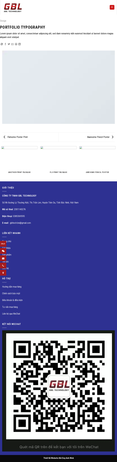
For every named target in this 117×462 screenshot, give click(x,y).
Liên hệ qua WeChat (11, 313)
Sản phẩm (6, 254)
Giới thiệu (6, 248)
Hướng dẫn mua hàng (11, 286)
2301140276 (20, 209)
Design (3, 20)
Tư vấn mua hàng (10, 307)
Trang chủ (6, 241)
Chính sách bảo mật (11, 293)
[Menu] (112, 7)
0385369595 (19, 216)
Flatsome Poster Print (16, 137)
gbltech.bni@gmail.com (20, 223)
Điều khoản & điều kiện (12, 300)
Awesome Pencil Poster (100, 137)
